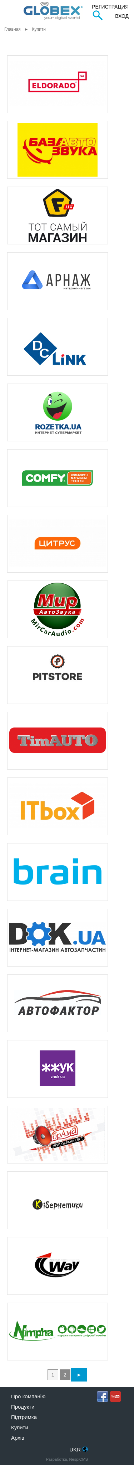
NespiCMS (78, 1459)
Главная (12, 29)
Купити (19, 1427)
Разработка (56, 1459)
